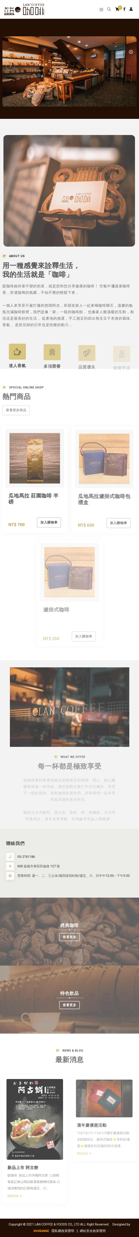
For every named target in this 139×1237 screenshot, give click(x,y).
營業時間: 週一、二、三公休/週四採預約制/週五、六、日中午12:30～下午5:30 (73, 878)
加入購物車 (49, 525)
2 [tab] (131, 57)
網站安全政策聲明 (93, 1231)
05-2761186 (26, 859)
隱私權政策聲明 (63, 1231)
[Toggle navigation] (101, 9)
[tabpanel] (69, 72)
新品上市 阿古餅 (22, 1170)
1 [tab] (131, 52)
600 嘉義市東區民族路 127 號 (38, 869)
